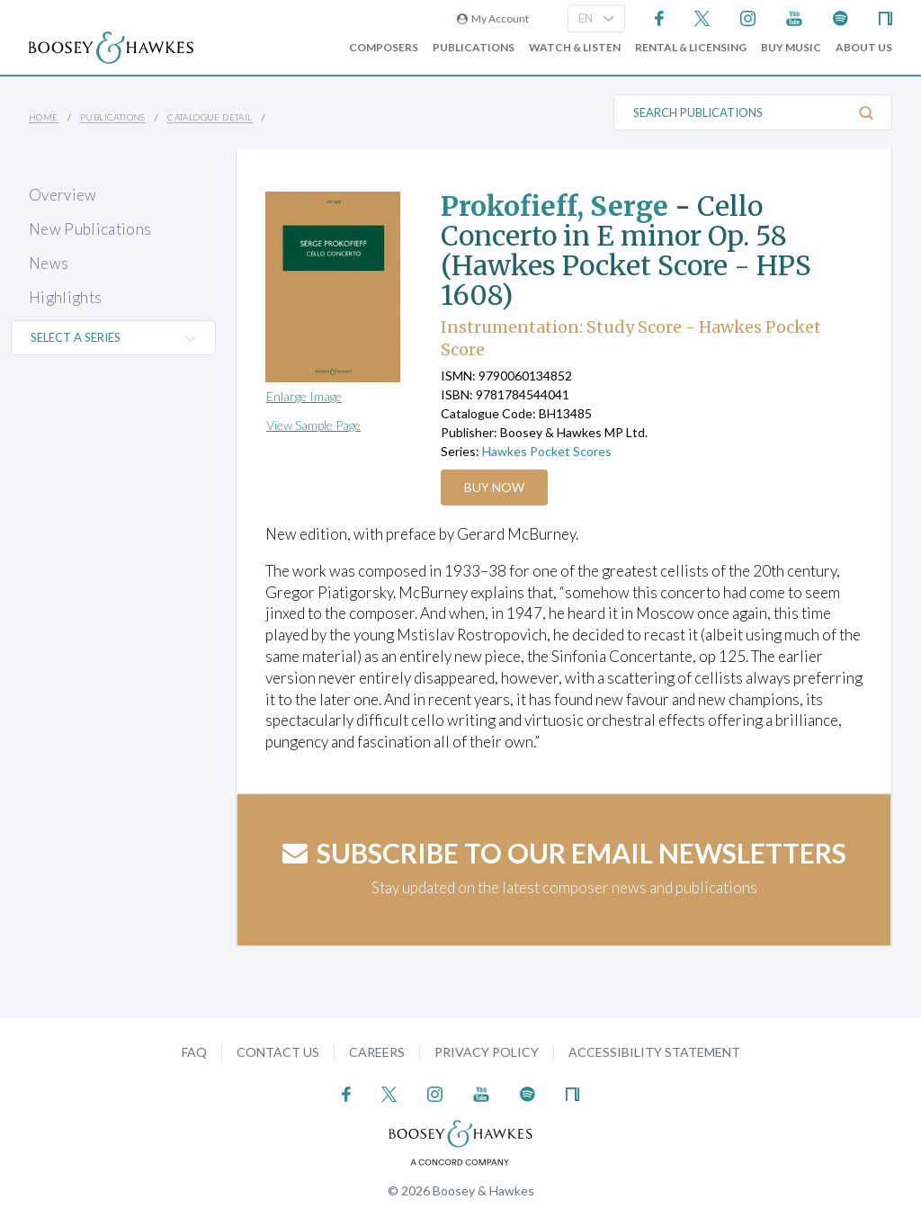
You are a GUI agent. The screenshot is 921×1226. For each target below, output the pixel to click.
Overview (63, 194)
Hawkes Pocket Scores (547, 451)
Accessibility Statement (654, 1052)
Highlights (65, 297)
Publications (473, 47)
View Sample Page (313, 425)
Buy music (791, 47)
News (48, 263)
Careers (377, 1052)
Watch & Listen (575, 47)
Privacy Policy (486, 1052)
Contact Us (278, 1052)
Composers (383, 47)
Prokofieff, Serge (554, 206)
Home (43, 117)
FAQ (194, 1052)
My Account (493, 18)
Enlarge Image (304, 396)
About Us (864, 47)
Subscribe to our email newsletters (564, 853)
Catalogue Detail (209, 117)
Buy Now (494, 487)
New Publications (90, 228)
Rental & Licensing (691, 47)
